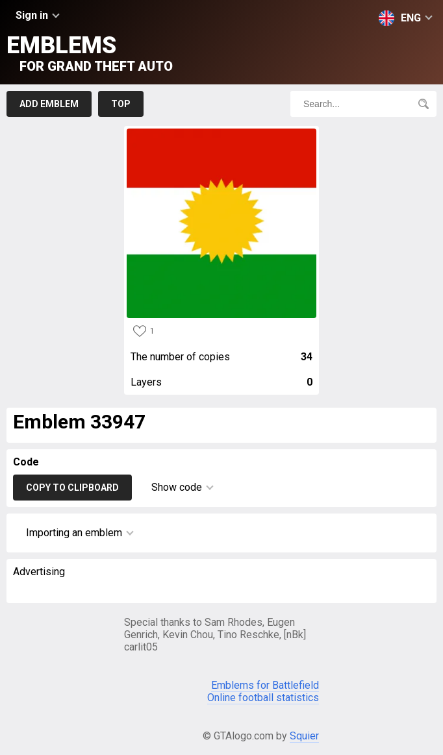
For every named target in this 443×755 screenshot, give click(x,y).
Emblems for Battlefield (265, 685)
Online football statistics (263, 697)
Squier (304, 736)
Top (121, 104)
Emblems (89, 53)
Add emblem (49, 104)
